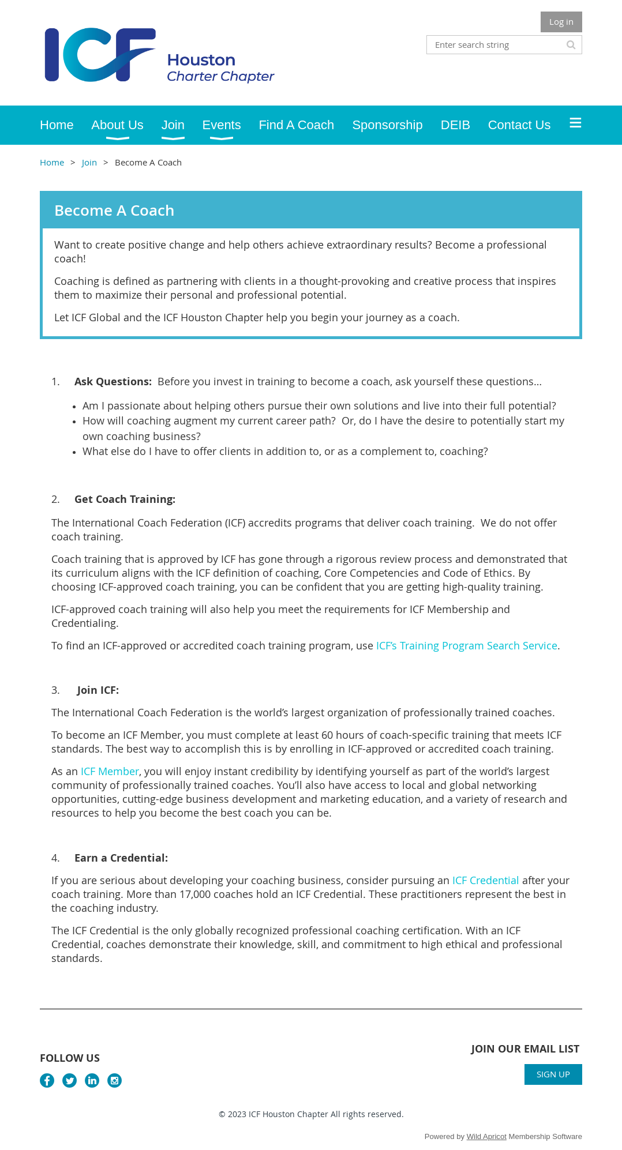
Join (89, 162)
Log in (561, 21)
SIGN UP (553, 1074)
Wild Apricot (487, 1136)
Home (52, 162)
